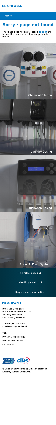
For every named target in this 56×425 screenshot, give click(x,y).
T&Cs (4, 333)
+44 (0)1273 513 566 (15, 323)
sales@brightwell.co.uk (16, 326)
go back (43, 31)
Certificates (8, 344)
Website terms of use (12, 340)
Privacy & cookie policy (13, 337)
